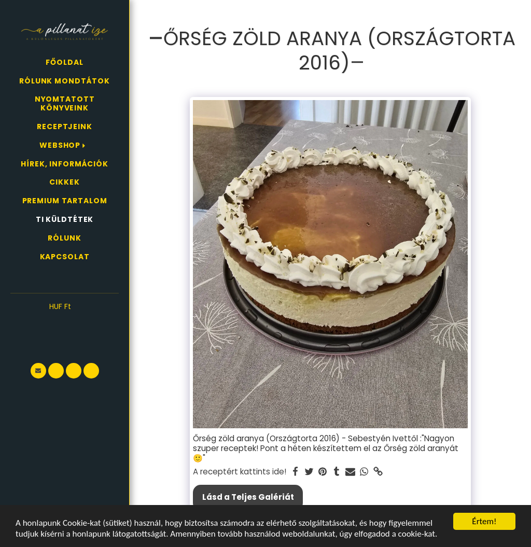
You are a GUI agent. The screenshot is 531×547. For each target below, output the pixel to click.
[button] (64, 322)
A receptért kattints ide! (239, 472)
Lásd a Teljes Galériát (248, 497)
